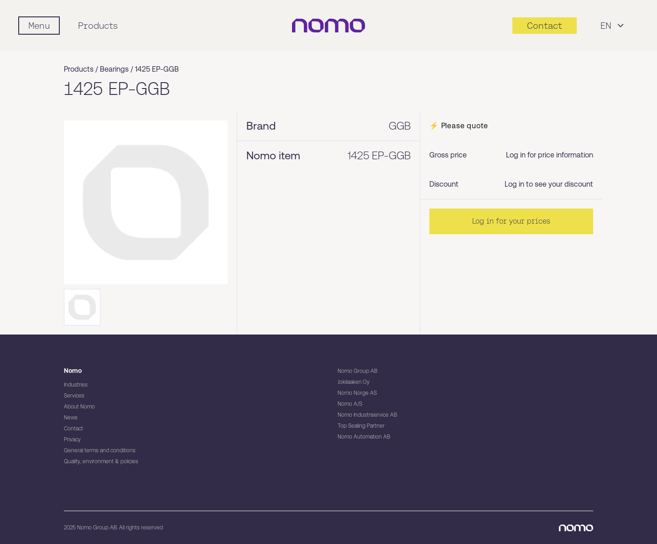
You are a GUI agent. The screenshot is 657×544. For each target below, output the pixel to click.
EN (613, 25)
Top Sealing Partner (361, 426)
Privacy (72, 439)
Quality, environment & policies (101, 461)
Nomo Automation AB (364, 437)
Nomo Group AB (357, 371)
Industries (76, 385)
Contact (73, 428)
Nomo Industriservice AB (367, 415)
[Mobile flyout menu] (39, 25)
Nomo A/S (350, 404)
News (71, 417)
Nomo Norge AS (357, 393)
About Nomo (79, 406)
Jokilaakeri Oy (354, 382)
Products (98, 25)
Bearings (114, 69)
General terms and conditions (100, 450)
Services (74, 395)
